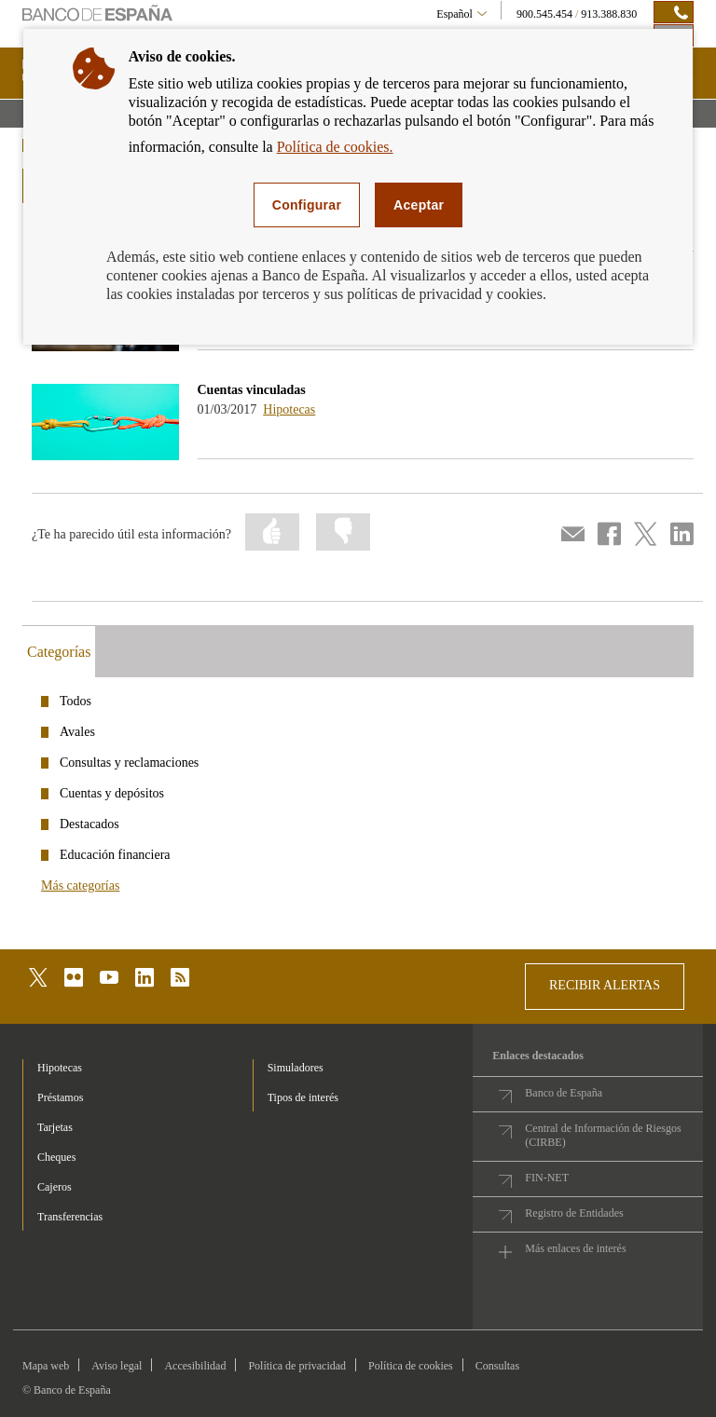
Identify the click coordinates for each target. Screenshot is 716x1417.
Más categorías (80, 885)
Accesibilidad (195, 1365)
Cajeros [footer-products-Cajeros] (54, 1186)
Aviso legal (116, 1365)
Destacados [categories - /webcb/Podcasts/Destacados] (89, 824)
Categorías (58, 652)
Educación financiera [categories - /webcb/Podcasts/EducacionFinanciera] (115, 855)
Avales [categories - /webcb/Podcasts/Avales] (77, 732)
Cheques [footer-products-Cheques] (56, 1157)
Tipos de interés (303, 1097)
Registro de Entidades (574, 1212)
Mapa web (45, 1365)
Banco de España (563, 1092)
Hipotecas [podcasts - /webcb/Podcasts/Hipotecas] (289, 409)
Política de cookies (410, 1365)
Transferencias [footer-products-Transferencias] (70, 1216)
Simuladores (296, 1067)
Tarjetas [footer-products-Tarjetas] (55, 1127)
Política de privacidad (297, 1365)
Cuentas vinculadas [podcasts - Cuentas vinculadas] (252, 390)
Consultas (497, 1365)
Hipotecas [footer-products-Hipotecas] (59, 1067)
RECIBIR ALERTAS (604, 985)
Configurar (306, 205)
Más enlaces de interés (575, 1248)
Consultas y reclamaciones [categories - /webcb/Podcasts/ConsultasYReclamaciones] (129, 763)
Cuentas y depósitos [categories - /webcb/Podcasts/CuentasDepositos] (112, 793)
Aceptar (418, 205)
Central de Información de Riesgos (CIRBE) (603, 1135)
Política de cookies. (335, 147)
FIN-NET (547, 1177)
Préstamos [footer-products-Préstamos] (60, 1097)
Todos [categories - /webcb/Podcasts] (75, 701)
